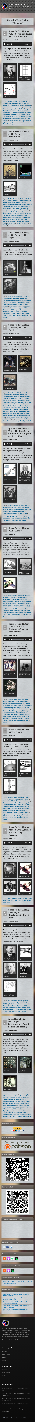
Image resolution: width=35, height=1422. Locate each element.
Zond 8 (5, 722)
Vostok (5, 421)
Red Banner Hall (7, 413)
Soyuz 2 (19, 221)
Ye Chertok (26, 1116)
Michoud (5, 709)
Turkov (29, 1009)
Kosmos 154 (9, 308)
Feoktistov (15, 111)
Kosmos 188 (26, 515)
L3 (24, 1006)
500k (23, 101)
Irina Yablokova (16, 112)
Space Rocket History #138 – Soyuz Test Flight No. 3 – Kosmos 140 (20, 34)
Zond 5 (23, 720)
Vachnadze (22, 1114)
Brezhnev (10, 396)
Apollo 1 (21, 103)
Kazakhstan (7, 707)
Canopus (11, 601)
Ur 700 (26, 122)
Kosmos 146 (23, 214)
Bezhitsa (5, 599)
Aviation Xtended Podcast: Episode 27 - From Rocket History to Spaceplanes (17, 1282)
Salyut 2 (28, 900)
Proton (29, 116)
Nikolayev (6, 409)
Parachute (25, 409)
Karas (10, 404)
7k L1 (26, 101)
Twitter (11, 1340)
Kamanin (23, 112)
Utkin (22, 419)
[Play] (4, 44)
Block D (10, 202)
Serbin (27, 413)
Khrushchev (21, 1004)
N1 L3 (26, 607)
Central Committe (20, 601)
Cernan (22, 703)
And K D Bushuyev (24, 1094)
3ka (14, 199)
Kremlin (8, 215)
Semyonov (17, 610)
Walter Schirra (11, 1116)
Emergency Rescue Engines (16, 109)
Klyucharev (21, 1103)
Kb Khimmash (21, 1101)
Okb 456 (14, 1007)
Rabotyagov (8, 118)
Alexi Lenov (13, 597)
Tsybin (16, 1112)
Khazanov (11, 114)
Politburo (17, 609)
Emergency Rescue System (10, 210)
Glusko (5, 605)
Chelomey (5, 107)
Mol (9, 900)
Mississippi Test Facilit (14, 709)
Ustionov (17, 419)
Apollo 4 (19, 597)
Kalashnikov (6, 1101)
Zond (27, 614)
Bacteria (17, 701)
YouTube (17, 1340)
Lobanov (19, 408)
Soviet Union (25, 714)
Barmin (5, 105)
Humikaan (6, 112)
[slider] (17, 44)
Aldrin (26, 699)
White (4, 124)
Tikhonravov (22, 1009)
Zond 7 (27, 720)
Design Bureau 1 (7, 208)
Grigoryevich (24, 402)
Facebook (4, 1340)
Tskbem (9, 122)
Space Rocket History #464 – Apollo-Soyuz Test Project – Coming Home (16, 1298)
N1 (17, 116)
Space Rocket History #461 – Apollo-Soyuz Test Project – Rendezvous (16, 1310)
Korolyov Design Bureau (9, 1006)
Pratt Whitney (13, 711)
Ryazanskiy (24, 118)
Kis (19, 114)
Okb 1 (20, 116)
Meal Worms (25, 707)
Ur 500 (17, 122)
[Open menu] (32, 2)
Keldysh (29, 112)
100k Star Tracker (12, 596)
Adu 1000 (9, 200)
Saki (29, 118)
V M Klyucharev (14, 1114)
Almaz (9, 898)
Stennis (9, 716)
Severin (5, 415)
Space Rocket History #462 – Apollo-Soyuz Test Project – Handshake (16, 1306)
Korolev (23, 114)
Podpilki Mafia (26, 1007)
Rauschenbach (16, 118)
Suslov (28, 415)
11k (9, 1000)
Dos (19, 898)
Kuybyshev (8, 116)
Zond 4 (19, 720)
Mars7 (6, 900)
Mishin (14, 116)
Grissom (26, 111)
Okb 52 (17, 900)
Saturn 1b (5, 120)
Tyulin (13, 122)
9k (16, 1000)
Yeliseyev (18, 223)
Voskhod (26, 419)
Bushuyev (18, 105)
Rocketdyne (11, 713)
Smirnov (28, 120)
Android (4, 1357)
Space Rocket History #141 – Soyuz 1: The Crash (18, 327)
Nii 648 (27, 1105)
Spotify (4, 1360)
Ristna (27, 609)
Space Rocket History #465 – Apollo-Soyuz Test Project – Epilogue (16, 1294)
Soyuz (4, 122)
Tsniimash (10, 1112)
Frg (10, 402)
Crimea (25, 107)
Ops (20, 900)
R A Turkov (16, 1109)
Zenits (9, 225)
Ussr (13, 419)
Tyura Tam (27, 417)
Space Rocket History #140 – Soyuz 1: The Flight (18, 235)
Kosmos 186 (18, 515)
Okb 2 (22, 1107)
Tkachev (8, 417)
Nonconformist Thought (9, 1107)
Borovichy (11, 703)
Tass (22, 221)
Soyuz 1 (14, 221)
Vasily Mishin (6, 902)
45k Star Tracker (17, 101)
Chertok (11, 107)
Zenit (29, 421)
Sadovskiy (5, 610)
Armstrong (11, 701)
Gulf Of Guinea (11, 605)
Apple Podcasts (6, 1354)
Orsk (20, 409)
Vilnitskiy (14, 1011)
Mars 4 (22, 898)
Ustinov (8, 614)
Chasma (29, 105)
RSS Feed (4, 1351)
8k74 (13, 1000)
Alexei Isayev (20, 1000)
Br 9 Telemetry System (14, 1002)
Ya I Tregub (19, 1116)
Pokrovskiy (6, 411)
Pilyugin (24, 116)
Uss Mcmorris (10, 718)
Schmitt (16, 714)
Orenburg (15, 409)
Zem (30, 1116)
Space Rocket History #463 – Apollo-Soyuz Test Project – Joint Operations (16, 1302)
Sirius (28, 610)
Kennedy (13, 707)
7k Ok (4, 200)
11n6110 (10, 101)
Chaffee (24, 105)
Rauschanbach (26, 1109)
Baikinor (22, 701)
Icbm (17, 605)
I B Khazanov (19, 1099)
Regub (5, 1111)
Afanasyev (8, 103)
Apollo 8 (5, 701)
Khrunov (5, 214)
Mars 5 (26, 898)
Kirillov (16, 114)
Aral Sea (26, 103)
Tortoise (13, 716)
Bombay (5, 703)
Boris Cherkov (11, 105)
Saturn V (11, 120)
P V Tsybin (27, 1107)
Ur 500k (22, 122)
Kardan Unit (13, 1101)
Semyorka (17, 120)
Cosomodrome (18, 107)
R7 (3, 118)
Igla (10, 112)
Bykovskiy (6, 204)
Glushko (20, 111)
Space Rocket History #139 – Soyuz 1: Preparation (18, 134)
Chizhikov (5, 1004)
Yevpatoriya (10, 124)
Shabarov (23, 120)
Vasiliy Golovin (21, 718)
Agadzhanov (14, 103)
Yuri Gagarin (23, 421)
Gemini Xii (12, 1099)
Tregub (13, 417)
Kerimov (5, 114)
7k (10, 1000)
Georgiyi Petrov (16, 402)
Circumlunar (6, 705)
